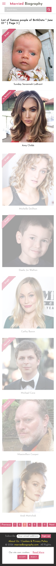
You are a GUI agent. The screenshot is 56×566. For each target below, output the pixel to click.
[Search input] (26, 9)
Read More (38, 552)
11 (44, 525)
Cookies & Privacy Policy (34, 541)
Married (26, 4)
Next (52, 525)
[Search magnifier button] (49, 9)
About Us (14, 541)
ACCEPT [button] (22, 557)
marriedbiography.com (26, 545)
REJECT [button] (34, 557)
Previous (6, 525)
